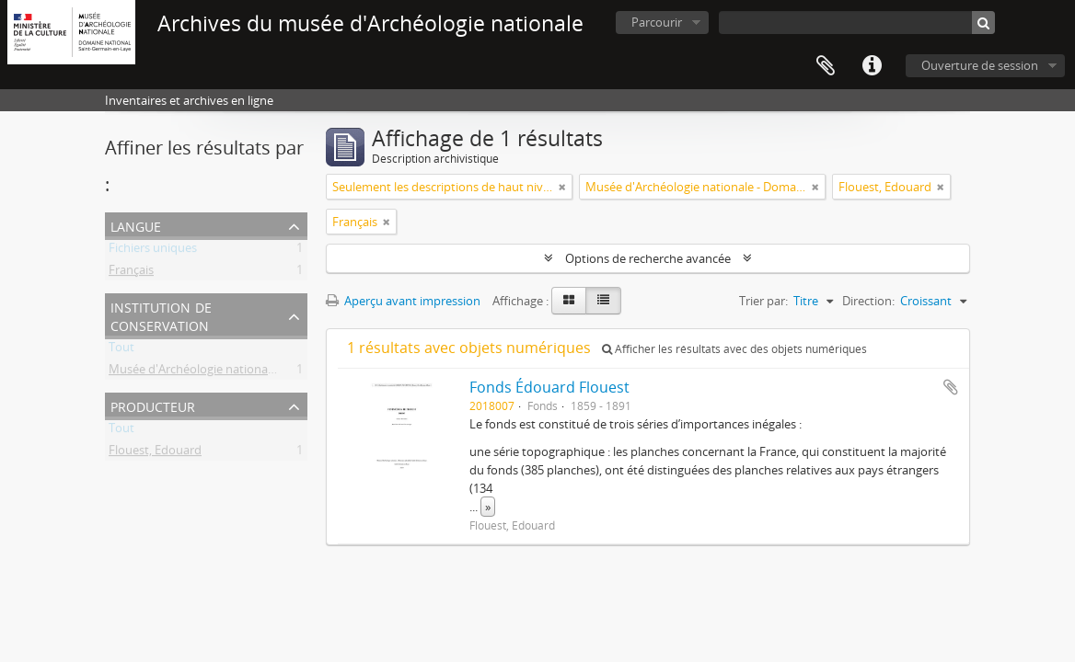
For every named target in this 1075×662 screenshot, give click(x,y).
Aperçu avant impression (403, 300)
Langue (135, 224)
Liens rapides (872, 66)
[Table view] (603, 300)
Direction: (868, 300)
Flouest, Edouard (155, 453)
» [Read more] (488, 506)
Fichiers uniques (153, 251)
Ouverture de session (979, 65)
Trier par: (763, 300)
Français (131, 273)
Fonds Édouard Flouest (549, 387)
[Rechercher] (983, 22)
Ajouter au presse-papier (951, 387)
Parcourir (656, 22)
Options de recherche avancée (648, 258)
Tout (121, 350)
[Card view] (568, 300)
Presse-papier (826, 66)
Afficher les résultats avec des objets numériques (734, 349)
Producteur (152, 405)
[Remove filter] (562, 186)
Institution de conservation (161, 315)
